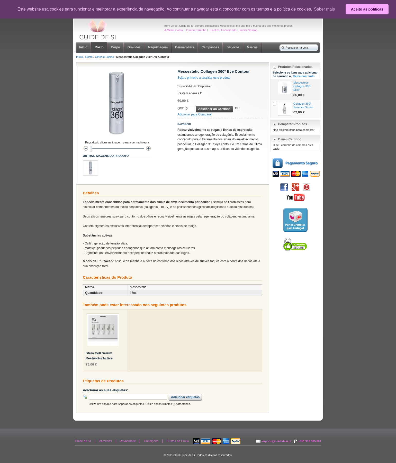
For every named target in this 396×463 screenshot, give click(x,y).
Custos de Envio (177, 441)
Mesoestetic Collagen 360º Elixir (302, 86)
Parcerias (105, 441)
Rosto (89, 56)
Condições (151, 441)
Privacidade (128, 441)
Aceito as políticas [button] (367, 9)
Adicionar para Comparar (194, 114)
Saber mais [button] (324, 9)
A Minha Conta (173, 30)
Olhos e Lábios (104, 56)
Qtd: (180, 108)
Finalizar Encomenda (223, 30)
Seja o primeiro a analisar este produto (203, 77)
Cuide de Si (83, 441)
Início (79, 56)
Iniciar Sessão (248, 30)
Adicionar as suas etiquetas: (105, 390)
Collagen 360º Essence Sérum (303, 105)
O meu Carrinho (196, 30)
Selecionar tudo (303, 76)
